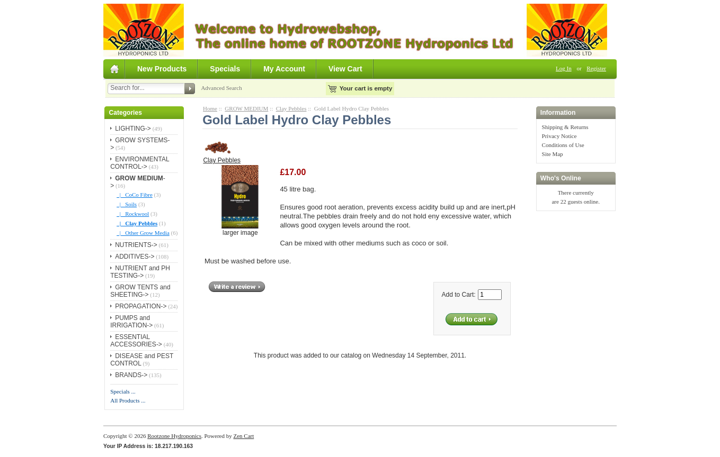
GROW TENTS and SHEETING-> (140, 291)
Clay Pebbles (291, 108)
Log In (564, 68)
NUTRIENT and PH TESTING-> (140, 271)
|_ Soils (127, 204)
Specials (225, 69)
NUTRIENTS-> (136, 245)
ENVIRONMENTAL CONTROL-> (139, 163)
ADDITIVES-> (134, 256)
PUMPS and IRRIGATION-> (131, 321)
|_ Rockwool (133, 214)
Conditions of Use (563, 145)
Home (210, 108)
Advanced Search (221, 88)
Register (596, 68)
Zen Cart (243, 436)
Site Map (552, 154)
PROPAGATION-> (140, 306)
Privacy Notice (559, 136)
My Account (284, 69)
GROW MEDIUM (246, 108)
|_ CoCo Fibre (135, 194)
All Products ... (127, 400)
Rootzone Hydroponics (174, 436)
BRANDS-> (131, 375)
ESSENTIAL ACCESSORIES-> (136, 340)
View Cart (345, 69)
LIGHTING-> (133, 128)
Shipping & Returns (565, 127)
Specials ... (123, 391)
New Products (161, 69)
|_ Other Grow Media (143, 233)
